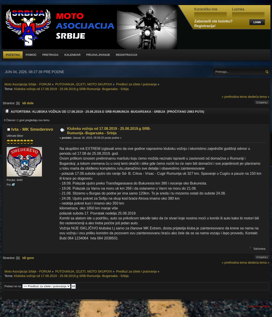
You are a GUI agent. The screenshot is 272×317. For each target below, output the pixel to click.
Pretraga (50, 54)
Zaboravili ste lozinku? (213, 21)
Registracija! (205, 26)
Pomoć (31, 54)
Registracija (126, 54)
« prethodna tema (234, 96)
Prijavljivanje (98, 54)
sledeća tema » (258, 96)
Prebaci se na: (13, 286)
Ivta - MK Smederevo (32, 129)
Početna (13, 54)
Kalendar (72, 54)
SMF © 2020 (25, 306)
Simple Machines (45, 306)
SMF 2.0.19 (9, 306)
